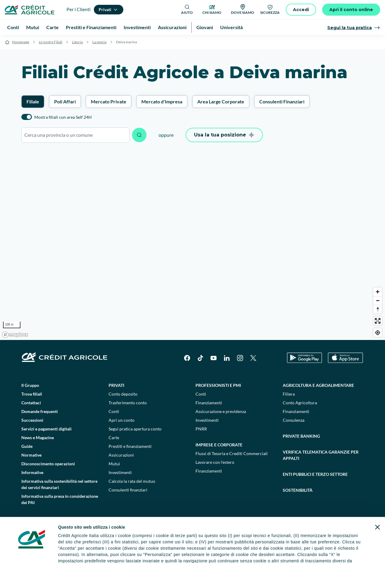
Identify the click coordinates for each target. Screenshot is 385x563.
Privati (116, 385)
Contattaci (31, 402)
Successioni (32, 420)
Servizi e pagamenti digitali (46, 428)
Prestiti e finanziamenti (130, 446)
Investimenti (120, 472)
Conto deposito (123, 393)
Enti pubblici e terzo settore (315, 474)
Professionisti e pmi (218, 385)
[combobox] (75, 135)
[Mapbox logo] (15, 334)
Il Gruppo (30, 385)
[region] (192, 244)
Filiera (289, 393)
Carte (114, 437)
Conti (114, 411)
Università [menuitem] (231, 27)
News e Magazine (37, 437)
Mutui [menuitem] (32, 27)
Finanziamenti (209, 402)
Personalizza (272, 548)
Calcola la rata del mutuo (132, 481)
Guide (26, 446)
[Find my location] (377, 332)
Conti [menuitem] (13, 27)
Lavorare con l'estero (215, 462)
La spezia (99, 42)
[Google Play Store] (304, 358)
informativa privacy (156, 533)
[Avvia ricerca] (139, 135)
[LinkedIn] (227, 358)
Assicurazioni (121, 454)
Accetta (336, 548)
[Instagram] (240, 358)
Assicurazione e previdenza (221, 411)
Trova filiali (31, 393)
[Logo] (29, 9)
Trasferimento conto (128, 402)
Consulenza (293, 420)
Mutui (114, 463)
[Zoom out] (377, 300)
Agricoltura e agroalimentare (318, 385)
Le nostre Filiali (50, 42)
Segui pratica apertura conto (135, 428)
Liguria (77, 42)
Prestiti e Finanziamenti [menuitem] (91, 27)
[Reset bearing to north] (377, 309)
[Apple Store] (345, 358)
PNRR (201, 428)
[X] (253, 358)
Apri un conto (121, 420)
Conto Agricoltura (300, 402)
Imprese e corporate (219, 444)
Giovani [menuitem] (204, 27)
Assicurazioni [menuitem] (172, 27)
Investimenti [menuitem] (137, 27)
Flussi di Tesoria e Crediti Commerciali (232, 453)
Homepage (20, 42)
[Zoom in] (377, 291)
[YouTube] (214, 358)
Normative (31, 454)
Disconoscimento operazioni (48, 463)
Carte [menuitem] (52, 27)
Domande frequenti (39, 411)
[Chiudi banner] (377, 493)
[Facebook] (187, 358)
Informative (32, 472)
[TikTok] (200, 358)
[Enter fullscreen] (377, 321)
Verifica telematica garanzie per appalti (321, 455)
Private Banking (301, 436)
